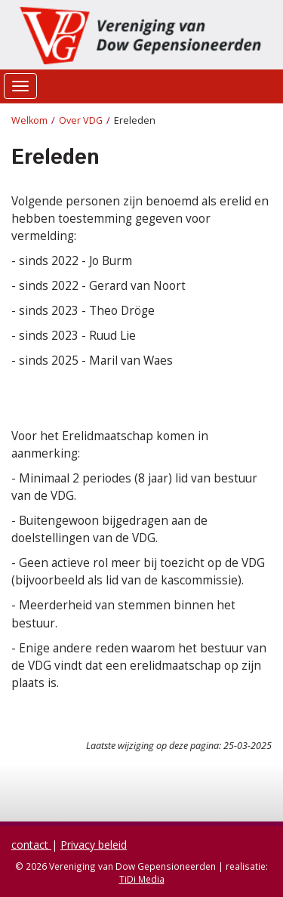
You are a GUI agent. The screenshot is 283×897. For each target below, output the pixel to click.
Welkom (29, 120)
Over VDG (81, 120)
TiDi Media (142, 879)
